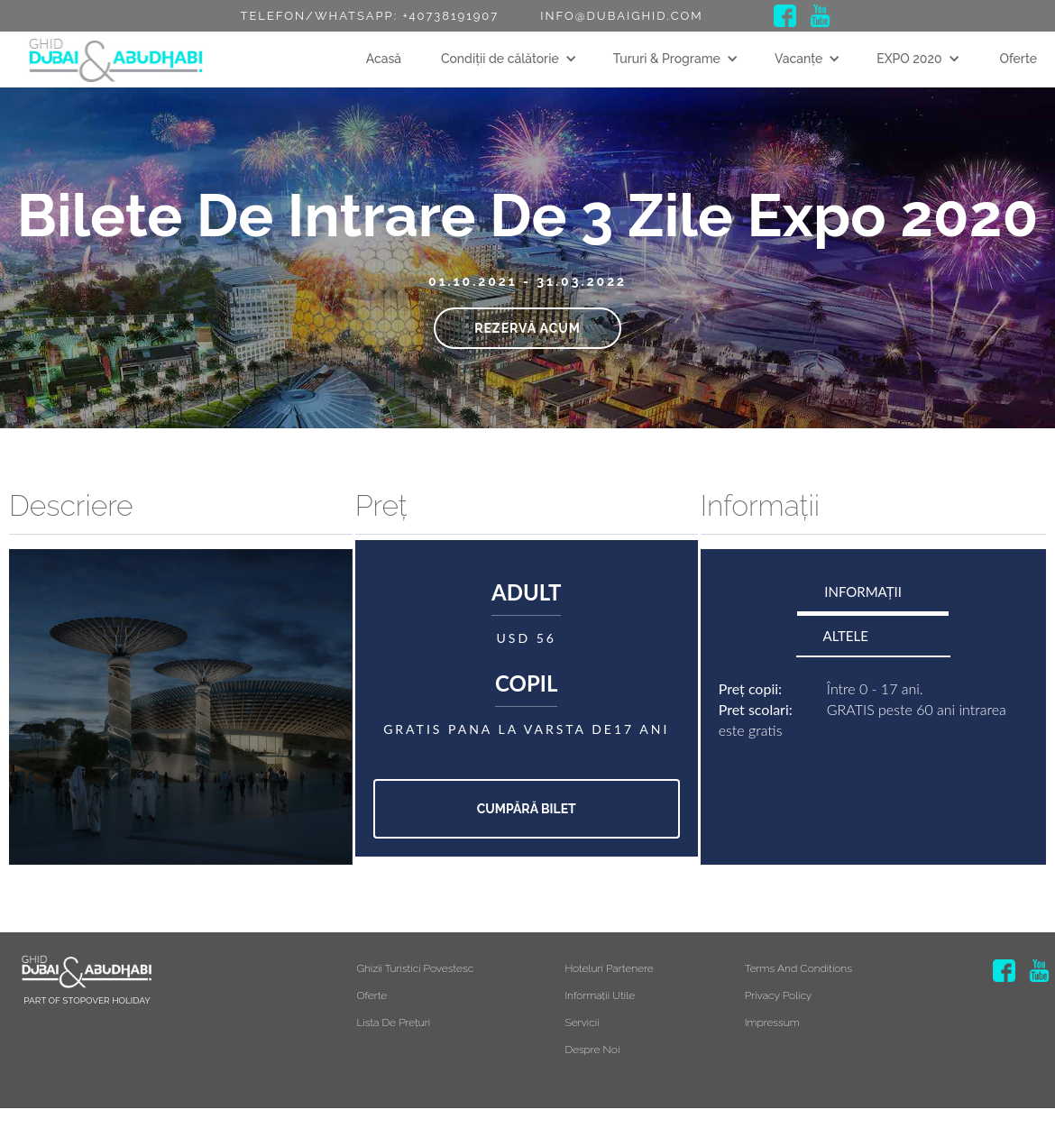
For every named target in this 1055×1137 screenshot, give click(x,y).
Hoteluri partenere (608, 968)
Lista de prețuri (393, 1022)
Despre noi (591, 1049)
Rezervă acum (527, 328)
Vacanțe (798, 58)
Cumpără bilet (526, 809)
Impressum (772, 1022)
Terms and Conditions (798, 968)
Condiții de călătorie (500, 58)
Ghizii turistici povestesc (414, 968)
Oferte (1018, 58)
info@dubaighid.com (621, 16)
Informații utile (599, 995)
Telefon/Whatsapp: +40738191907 (369, 16)
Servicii (581, 1022)
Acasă (383, 58)
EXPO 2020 (908, 58)
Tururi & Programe (666, 58)
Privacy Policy (778, 995)
